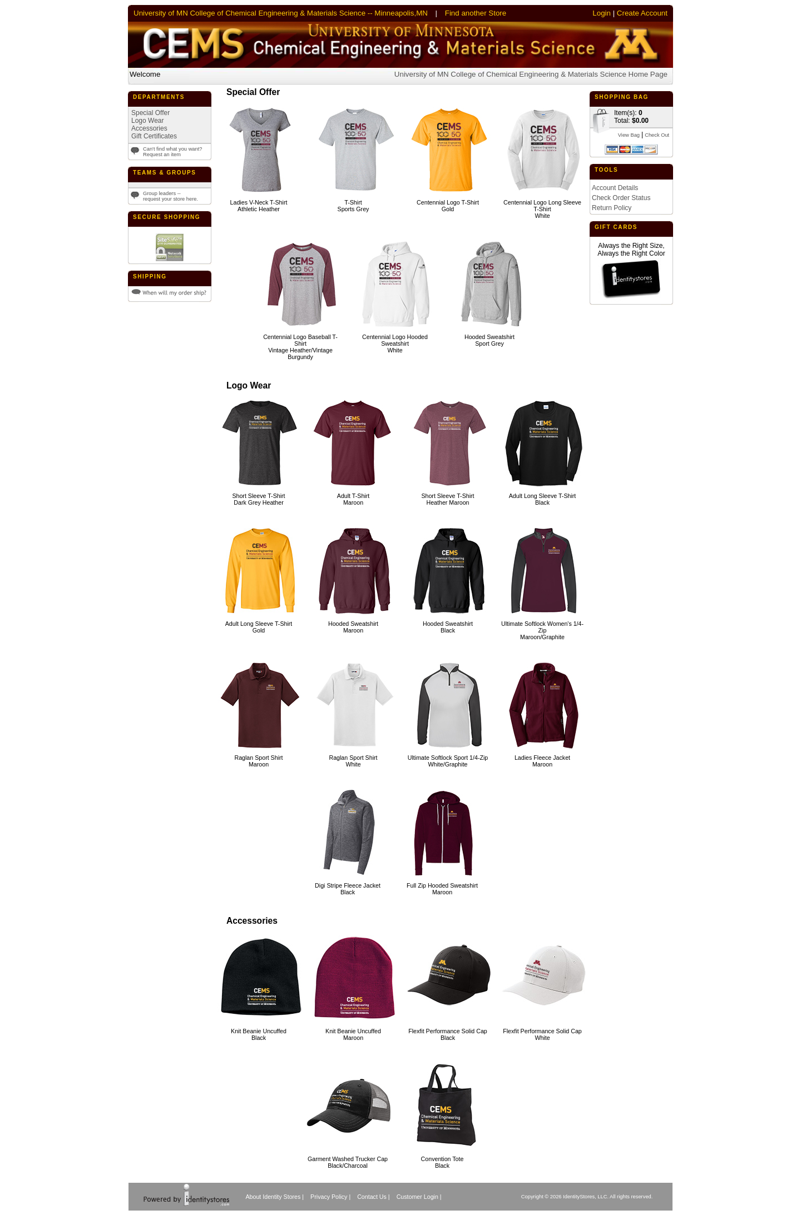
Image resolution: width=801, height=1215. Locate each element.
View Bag (629, 135)
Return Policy (611, 208)
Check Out (657, 135)
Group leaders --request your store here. (170, 196)
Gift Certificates (154, 136)
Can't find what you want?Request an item (172, 151)
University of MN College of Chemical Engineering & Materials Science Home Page (531, 74)
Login (601, 13)
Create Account (642, 13)
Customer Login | (419, 1196)
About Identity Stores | (274, 1196)
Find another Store (475, 13)
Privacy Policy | (330, 1196)
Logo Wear (147, 121)
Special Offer (150, 113)
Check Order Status (621, 198)
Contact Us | (373, 1196)
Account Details (615, 188)
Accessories (149, 128)
